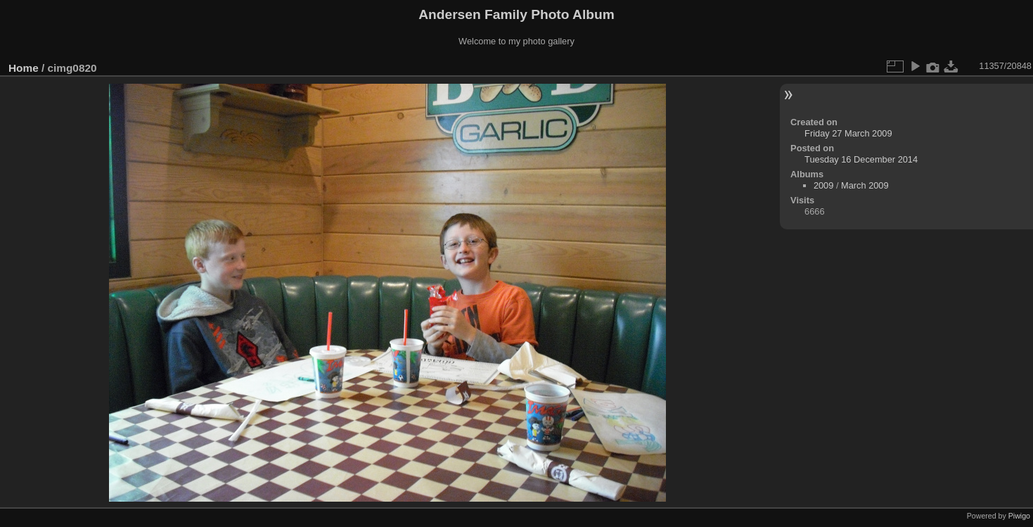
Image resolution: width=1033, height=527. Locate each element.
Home (23, 68)
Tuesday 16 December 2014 (861, 159)
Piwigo (1019, 516)
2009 (823, 185)
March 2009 (865, 185)
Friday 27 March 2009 (848, 133)
